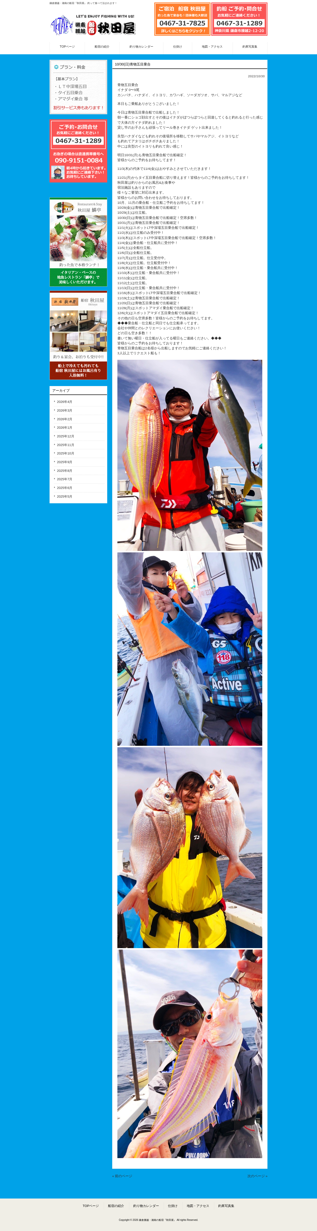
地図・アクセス (198, 1206)
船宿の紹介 (116, 1206)
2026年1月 (64, 427)
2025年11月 (65, 445)
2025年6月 (64, 488)
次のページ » (257, 1176)
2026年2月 (64, 419)
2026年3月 (64, 410)
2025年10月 (65, 453)
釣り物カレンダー (146, 1206)
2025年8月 (64, 471)
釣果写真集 (226, 1206)
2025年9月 (64, 462)
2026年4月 (64, 402)
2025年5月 (64, 496)
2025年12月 (65, 436)
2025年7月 (64, 479)
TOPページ (91, 1206)
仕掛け (173, 1206)
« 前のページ (122, 1176)
